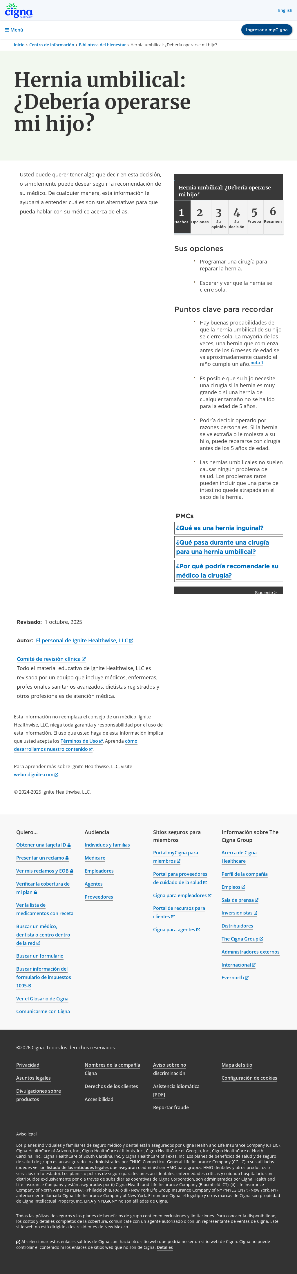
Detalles (165, 1247)
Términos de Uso (82, 741)
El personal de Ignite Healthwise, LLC (84, 640)
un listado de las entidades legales (74, 1167)
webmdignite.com (36, 774)
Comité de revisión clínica (51, 658)
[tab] (182, 216)
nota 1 (257, 362)
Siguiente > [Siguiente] (266, 592)
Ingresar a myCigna (267, 29)
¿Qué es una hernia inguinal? (219, 528)
